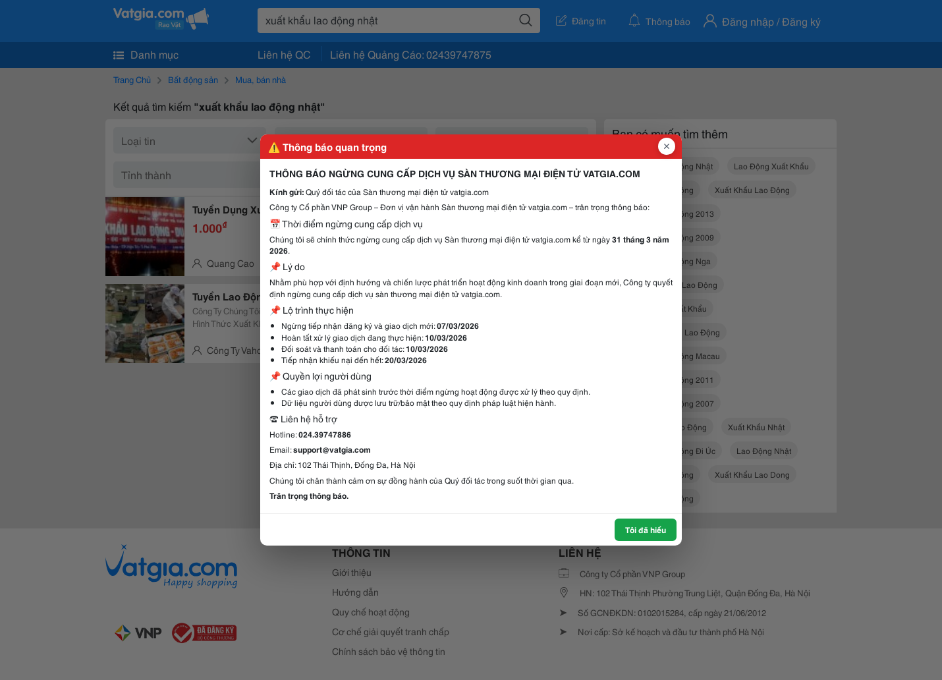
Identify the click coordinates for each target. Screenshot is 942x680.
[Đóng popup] (666, 146)
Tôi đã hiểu (645, 529)
